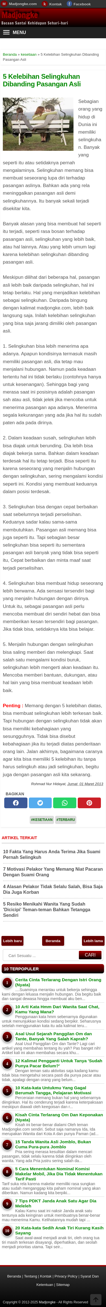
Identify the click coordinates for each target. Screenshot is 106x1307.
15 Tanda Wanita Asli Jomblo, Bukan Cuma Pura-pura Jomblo (53, 1144)
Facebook (82, 4)
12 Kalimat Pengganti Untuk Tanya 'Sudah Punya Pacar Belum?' (58, 1063)
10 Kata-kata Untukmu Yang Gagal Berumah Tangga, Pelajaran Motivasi (53, 1090)
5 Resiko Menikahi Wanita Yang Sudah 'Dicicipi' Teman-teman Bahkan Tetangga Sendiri (46, 910)
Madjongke (19, 15)
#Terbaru (66, 820)
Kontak (55, 4)
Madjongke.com (23, 4)
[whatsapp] (64, 803)
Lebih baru (12, 941)
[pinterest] (89, 803)
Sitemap (63, 1285)
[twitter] (40, 803)
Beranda (53, 941)
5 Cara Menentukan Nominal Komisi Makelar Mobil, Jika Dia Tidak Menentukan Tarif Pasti (59, 1173)
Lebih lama (93, 941)
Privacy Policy (66, 1276)
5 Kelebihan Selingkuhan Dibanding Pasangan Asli (42, 80)
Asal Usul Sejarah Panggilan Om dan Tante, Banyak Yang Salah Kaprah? (53, 1036)
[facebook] (15, 803)
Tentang (30, 1276)
